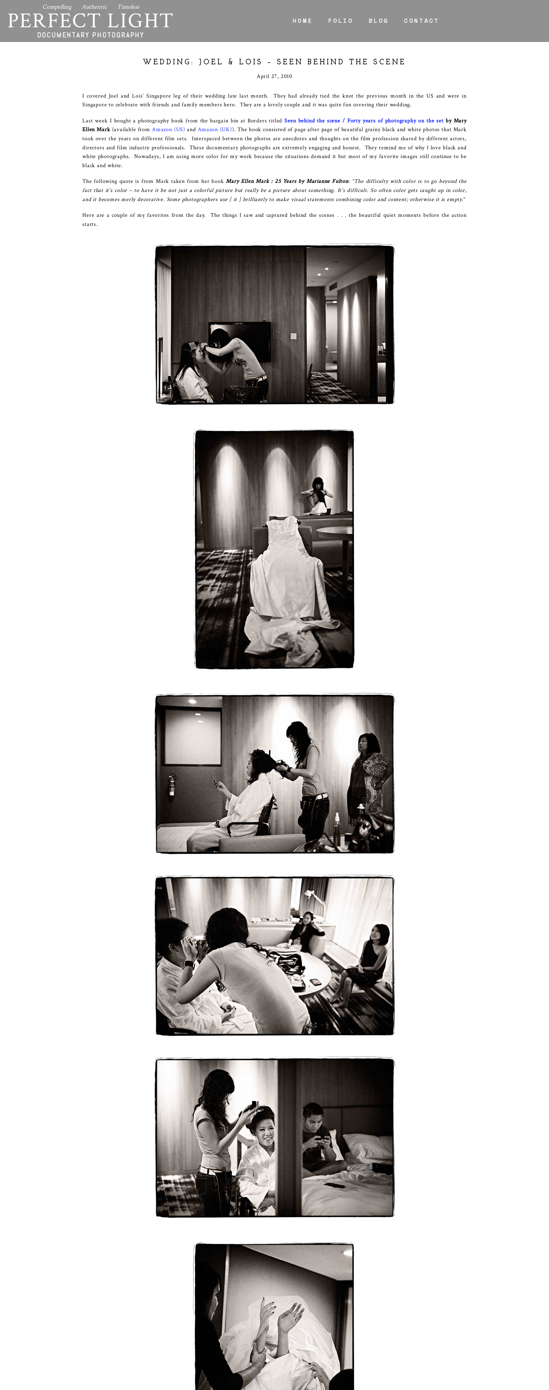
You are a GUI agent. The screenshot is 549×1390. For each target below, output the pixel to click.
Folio (340, 20)
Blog (379, 20)
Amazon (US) (168, 129)
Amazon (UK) (215, 129)
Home (303, 20)
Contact (421, 20)
